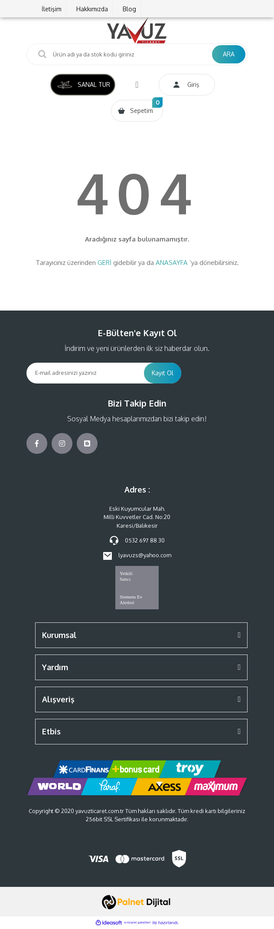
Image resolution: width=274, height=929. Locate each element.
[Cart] (137, 111)
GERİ (104, 262)
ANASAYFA (172, 262)
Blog (129, 9)
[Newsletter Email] (85, 373)
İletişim (52, 9)
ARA (229, 54)
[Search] (137, 54)
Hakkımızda (92, 9)
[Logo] (137, 30)
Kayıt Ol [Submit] (162, 373)
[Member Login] (187, 85)
